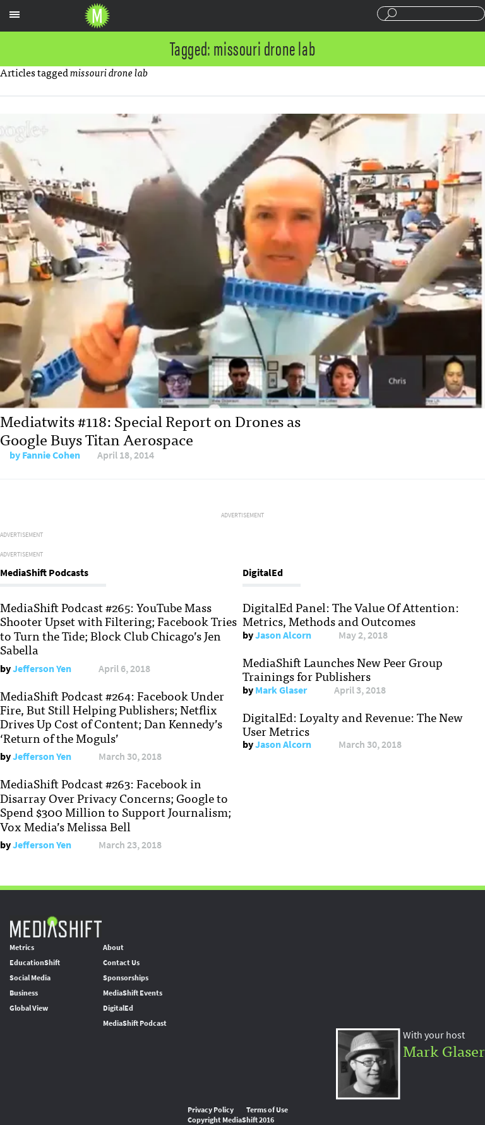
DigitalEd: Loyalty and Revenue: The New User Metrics (352, 723)
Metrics (21, 947)
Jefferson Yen (42, 668)
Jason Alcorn (283, 635)
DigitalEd (118, 1008)
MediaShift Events (132, 993)
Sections (14, 14)
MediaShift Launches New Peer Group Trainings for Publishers (342, 669)
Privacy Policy (211, 1110)
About (113, 947)
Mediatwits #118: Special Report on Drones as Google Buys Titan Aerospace (150, 429)
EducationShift (34, 963)
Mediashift (97, 16)
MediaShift (55, 926)
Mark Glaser (281, 690)
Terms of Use (267, 1110)
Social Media (30, 978)
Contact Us (121, 963)
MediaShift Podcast (135, 1023)
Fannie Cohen (51, 455)
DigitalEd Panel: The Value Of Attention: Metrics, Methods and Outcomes (350, 614)
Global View (28, 1008)
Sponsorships (125, 978)
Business (23, 993)
